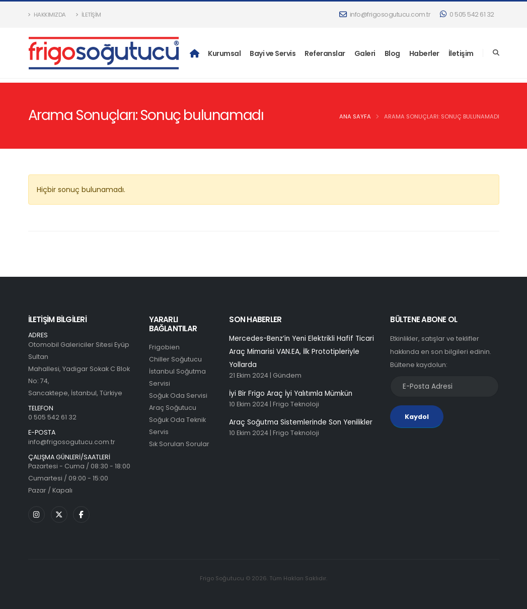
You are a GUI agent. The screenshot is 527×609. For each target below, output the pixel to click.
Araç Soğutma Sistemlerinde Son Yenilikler (301, 424)
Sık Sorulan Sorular (179, 444)
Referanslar (325, 53)
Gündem (287, 377)
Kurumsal (224, 53)
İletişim (88, 15)
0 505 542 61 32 (467, 14)
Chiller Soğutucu (175, 359)
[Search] (496, 52)
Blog (392, 53)
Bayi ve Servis (272, 53)
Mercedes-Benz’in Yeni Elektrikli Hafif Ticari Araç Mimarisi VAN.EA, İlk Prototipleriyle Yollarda (303, 352)
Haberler (424, 53)
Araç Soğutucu (173, 407)
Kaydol (417, 416)
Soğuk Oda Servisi (178, 395)
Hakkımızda (47, 15)
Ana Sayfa (355, 116)
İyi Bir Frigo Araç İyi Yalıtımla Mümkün (291, 395)
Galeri (364, 53)
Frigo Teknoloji (296, 406)
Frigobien (164, 347)
